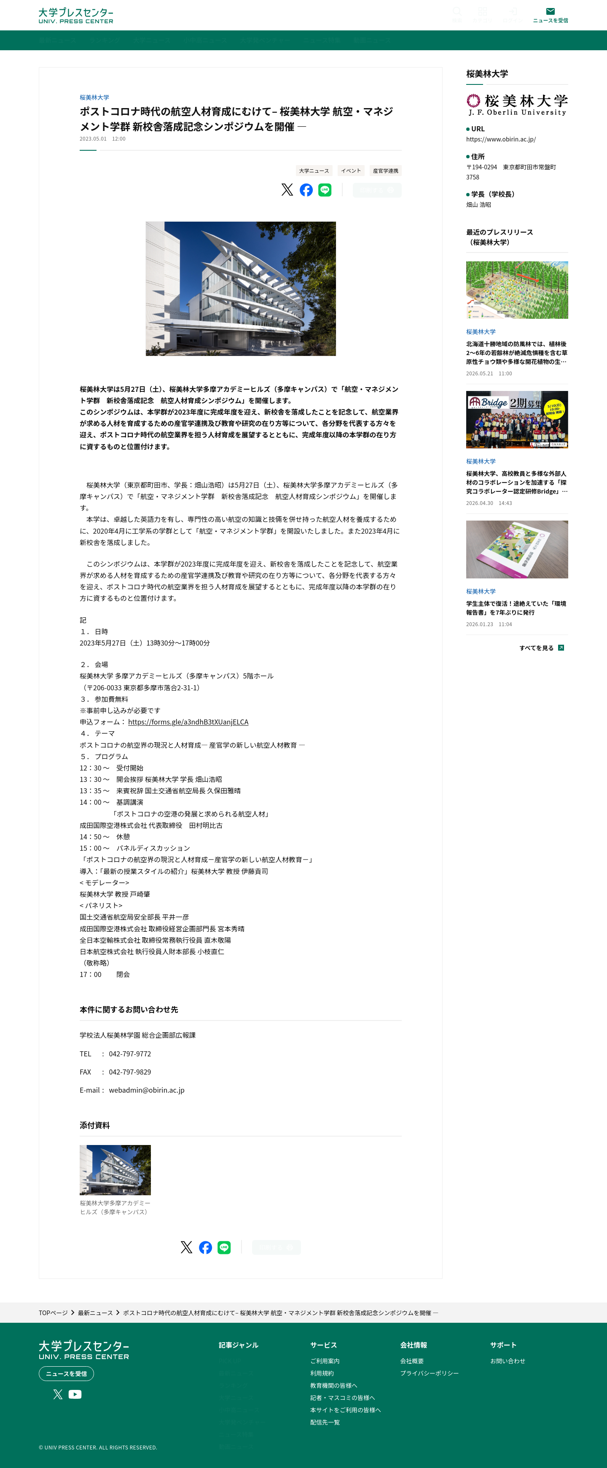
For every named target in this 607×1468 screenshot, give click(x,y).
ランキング (233, 1385)
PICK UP (230, 1361)
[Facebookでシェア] (306, 190)
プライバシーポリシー (429, 1373)
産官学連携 (385, 170)
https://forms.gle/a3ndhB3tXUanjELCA (188, 721)
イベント (351, 170)
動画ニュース (236, 1446)
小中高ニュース (239, 1410)
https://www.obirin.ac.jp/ (501, 139)
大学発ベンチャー (242, 1422)
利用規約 (322, 1373)
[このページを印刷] (377, 190)
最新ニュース (236, 1373)
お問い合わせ (508, 1361)
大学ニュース (314, 170)
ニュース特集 (236, 1434)
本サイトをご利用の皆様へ (345, 1410)
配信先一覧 (325, 1422)
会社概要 (412, 1361)
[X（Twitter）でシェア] (288, 190)
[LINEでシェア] (325, 190)
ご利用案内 (325, 1361)
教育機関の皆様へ (333, 1385)
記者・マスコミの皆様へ (342, 1397)
